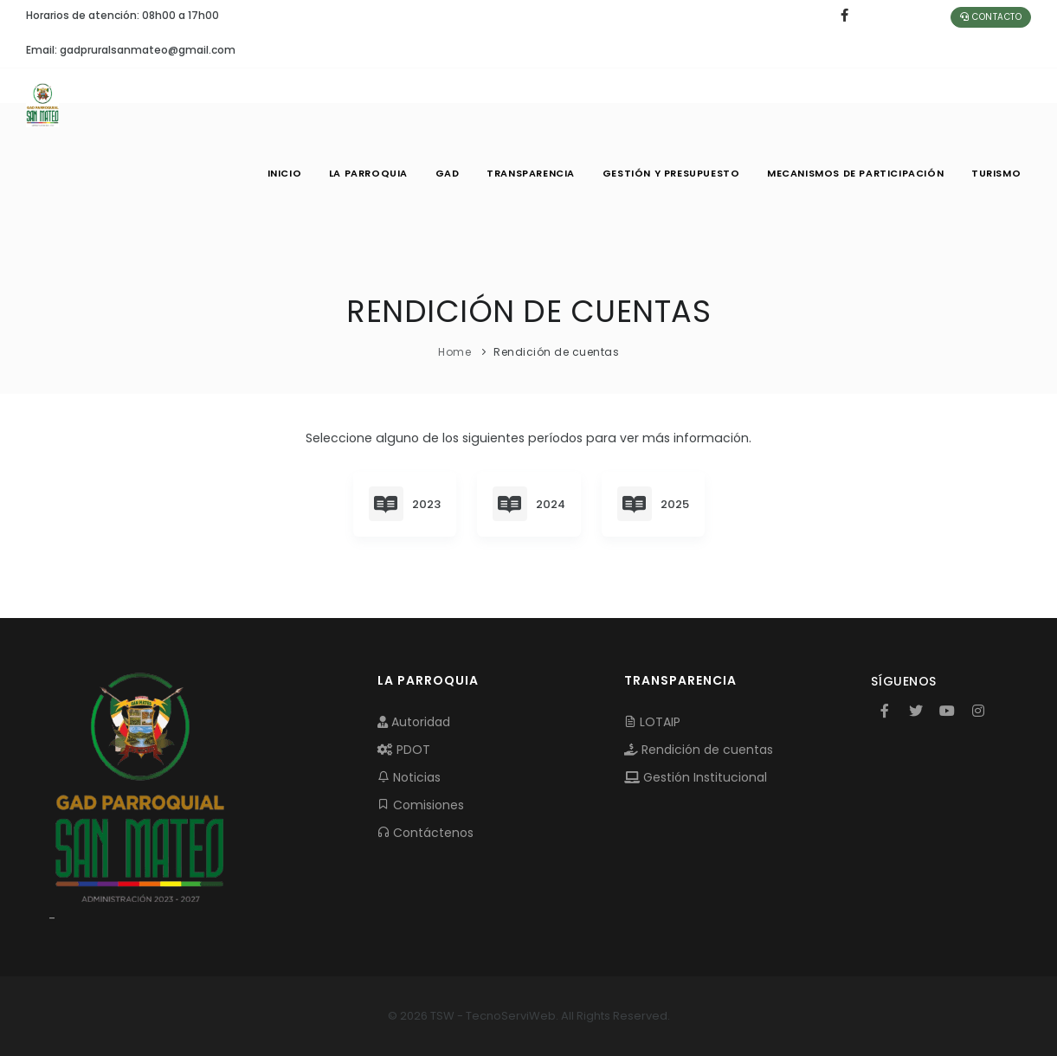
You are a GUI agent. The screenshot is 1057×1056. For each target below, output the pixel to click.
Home (454, 351)
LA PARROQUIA (366, 173)
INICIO (283, 173)
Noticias (409, 777)
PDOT (403, 749)
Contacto (991, 16)
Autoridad (413, 722)
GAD (446, 173)
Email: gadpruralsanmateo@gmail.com (130, 49)
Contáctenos (425, 832)
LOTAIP (652, 722)
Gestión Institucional (695, 777)
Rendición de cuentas (698, 749)
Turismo (996, 173)
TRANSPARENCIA (530, 173)
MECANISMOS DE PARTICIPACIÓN (855, 173)
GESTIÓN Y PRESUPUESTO (670, 173)
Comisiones (420, 805)
